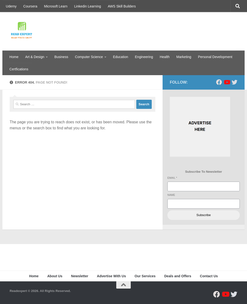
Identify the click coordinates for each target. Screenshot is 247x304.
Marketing (183, 57)
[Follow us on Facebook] (219, 82)
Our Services (145, 276)
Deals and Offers (177, 276)
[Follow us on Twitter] (234, 82)
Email (172, 177)
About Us (54, 276)
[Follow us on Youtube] (227, 82)
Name (171, 194)
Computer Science (89, 57)
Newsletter (79, 276)
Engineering (144, 57)
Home (14, 57)
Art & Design (34, 57)
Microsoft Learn (56, 6)
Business (61, 57)
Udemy (11, 6)
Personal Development (215, 57)
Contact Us (209, 276)
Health (165, 57)
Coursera (30, 6)
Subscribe (203, 215)
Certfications (18, 69)
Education (120, 57)
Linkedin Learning (87, 6)
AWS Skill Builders (122, 6)
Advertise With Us (111, 276)
